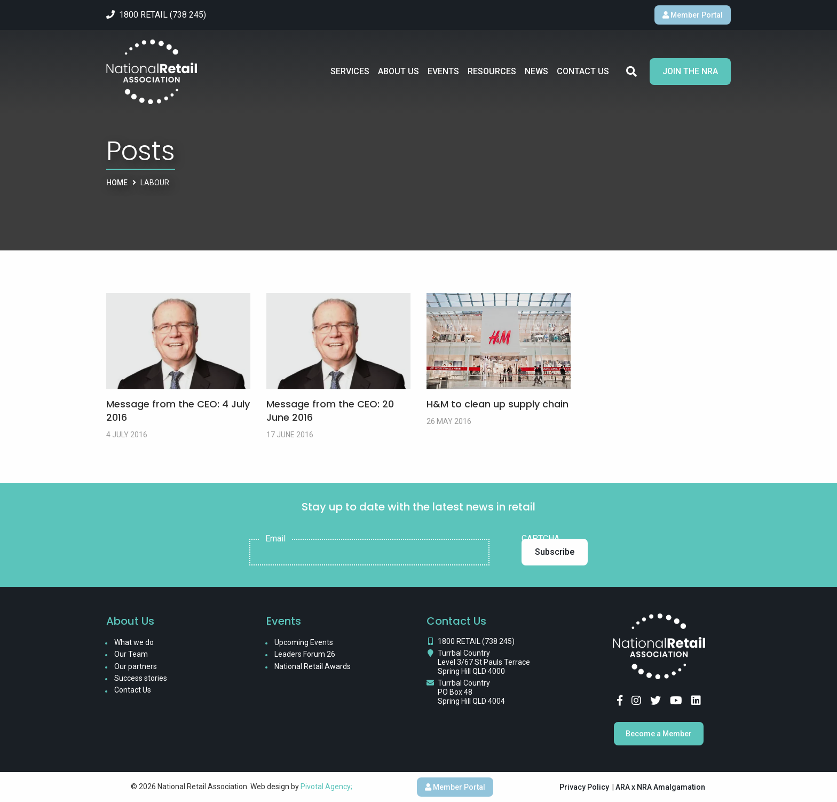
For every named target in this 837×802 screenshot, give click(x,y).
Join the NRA (690, 71)
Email (275, 538)
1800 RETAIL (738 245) (476, 641)
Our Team (131, 654)
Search (631, 71)
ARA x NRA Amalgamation (660, 787)
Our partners (135, 666)
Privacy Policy (584, 787)
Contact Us (583, 71)
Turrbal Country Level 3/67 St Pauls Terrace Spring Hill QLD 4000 (484, 662)
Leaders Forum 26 (304, 654)
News (536, 71)
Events (443, 71)
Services (349, 71)
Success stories (140, 678)
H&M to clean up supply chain (497, 404)
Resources (492, 71)
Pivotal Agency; (326, 786)
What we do (134, 642)
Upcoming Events (303, 642)
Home (117, 182)
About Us (398, 71)
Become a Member (659, 733)
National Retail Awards (312, 666)
